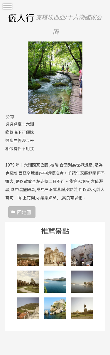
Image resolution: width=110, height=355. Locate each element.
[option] (55, 77)
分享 (10, 116)
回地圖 (24, 212)
